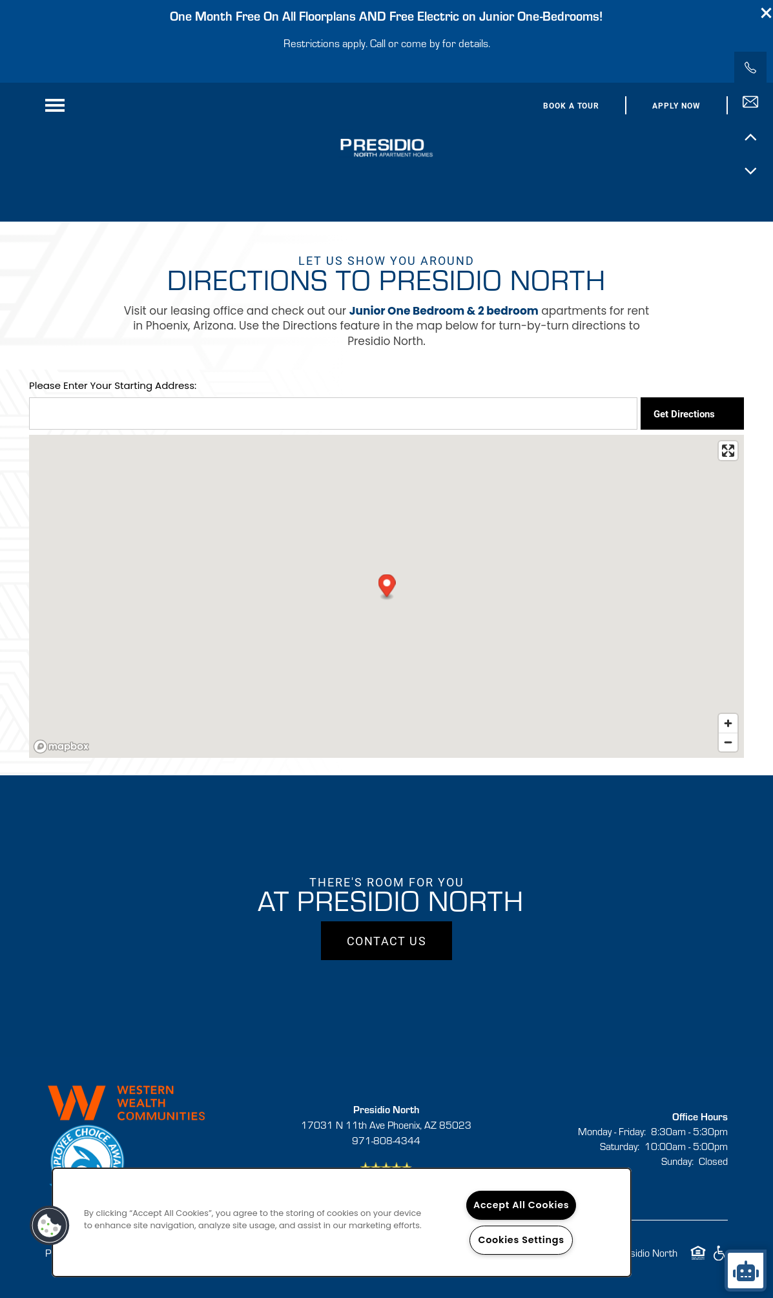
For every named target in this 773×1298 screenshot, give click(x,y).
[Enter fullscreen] (728, 450)
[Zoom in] (728, 723)
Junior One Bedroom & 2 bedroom (444, 311)
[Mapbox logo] (61, 746)
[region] (342, 1222)
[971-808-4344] (750, 68)
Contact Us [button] (386, 940)
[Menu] (55, 105)
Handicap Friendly (720, 1259)
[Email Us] (750, 102)
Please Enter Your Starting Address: (112, 385)
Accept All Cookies (521, 1205)
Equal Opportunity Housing (698, 1259)
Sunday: (677, 1160)
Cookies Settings (521, 1239)
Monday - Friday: (612, 1131)
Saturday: (619, 1146)
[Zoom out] (728, 742)
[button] (766, 12)
